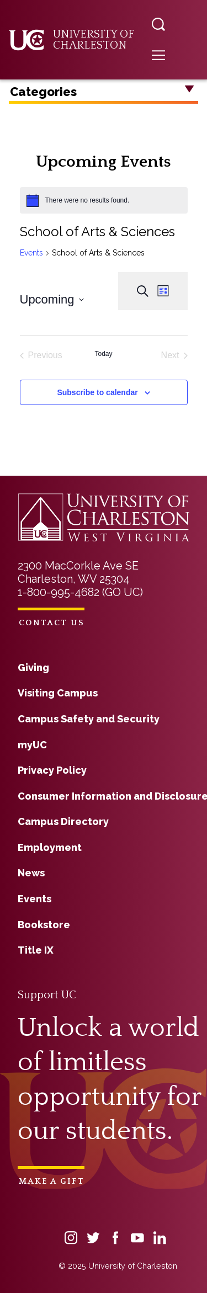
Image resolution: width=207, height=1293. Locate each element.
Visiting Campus (58, 693)
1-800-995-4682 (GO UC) (80, 592)
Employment (50, 847)
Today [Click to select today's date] (103, 354)
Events (31, 252)
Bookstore (44, 924)
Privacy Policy (52, 770)
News (31, 873)
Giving (33, 667)
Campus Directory (63, 821)
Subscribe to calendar (97, 392)
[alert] (104, 200)
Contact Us (51, 622)
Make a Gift (51, 1181)
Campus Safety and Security (89, 719)
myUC (32, 745)
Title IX (36, 950)
